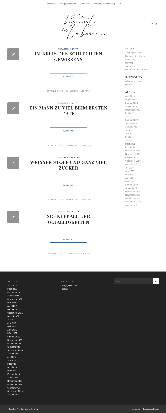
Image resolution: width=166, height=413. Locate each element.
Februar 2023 (131, 103)
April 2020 (130, 178)
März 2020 (130, 181)
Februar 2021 (131, 147)
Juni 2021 (129, 134)
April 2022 (130, 116)
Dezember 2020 (132, 150)
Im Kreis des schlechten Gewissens (68, 56)
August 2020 (131, 164)
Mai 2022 (129, 113)
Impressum (130, 59)
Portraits (129, 63)
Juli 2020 (129, 168)
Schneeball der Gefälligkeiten (68, 219)
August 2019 (131, 205)
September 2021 (133, 123)
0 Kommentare (72, 199)
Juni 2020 (129, 171)
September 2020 (133, 161)
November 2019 (132, 195)
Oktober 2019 (131, 198)
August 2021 (131, 127)
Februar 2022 (131, 120)
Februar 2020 (131, 185)
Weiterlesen (68, 76)
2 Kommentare (71, 253)
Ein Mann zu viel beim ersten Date (68, 110)
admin (87, 91)
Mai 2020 (129, 174)
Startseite (129, 66)
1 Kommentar (72, 91)
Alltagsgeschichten (68, 49)
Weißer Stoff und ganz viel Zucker (68, 165)
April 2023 (130, 96)
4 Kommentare (72, 145)
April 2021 (130, 140)
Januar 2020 (131, 188)
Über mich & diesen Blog (136, 69)
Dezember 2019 (132, 191)
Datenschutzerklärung (135, 56)
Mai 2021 (129, 137)
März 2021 (130, 144)
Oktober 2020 (131, 157)
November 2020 (132, 154)
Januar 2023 (131, 106)
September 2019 (133, 202)
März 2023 (130, 99)
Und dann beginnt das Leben (27, 409)
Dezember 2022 (132, 110)
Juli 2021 (129, 130)
